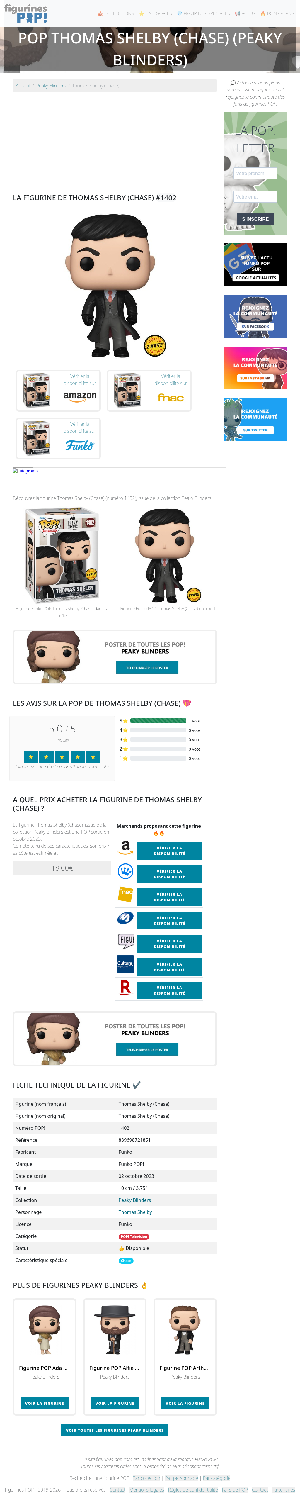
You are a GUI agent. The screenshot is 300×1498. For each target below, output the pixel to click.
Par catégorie (216, 1478)
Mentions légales (146, 1490)
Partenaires (283, 1490)
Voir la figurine (44, 1403)
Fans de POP (235, 1490)
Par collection (146, 1478)
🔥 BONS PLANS (277, 13)
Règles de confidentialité (193, 1490)
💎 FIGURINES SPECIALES (203, 13)
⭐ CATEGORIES (155, 13)
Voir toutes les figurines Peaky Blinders (115, 1430)
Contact (117, 1490)
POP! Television (134, 1236)
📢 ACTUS (245, 13)
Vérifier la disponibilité (169, 850)
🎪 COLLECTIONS (115, 13)
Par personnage (181, 1478)
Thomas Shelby (135, 1212)
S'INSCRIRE (255, 219)
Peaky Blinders (135, 1200)
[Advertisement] (115, 138)
